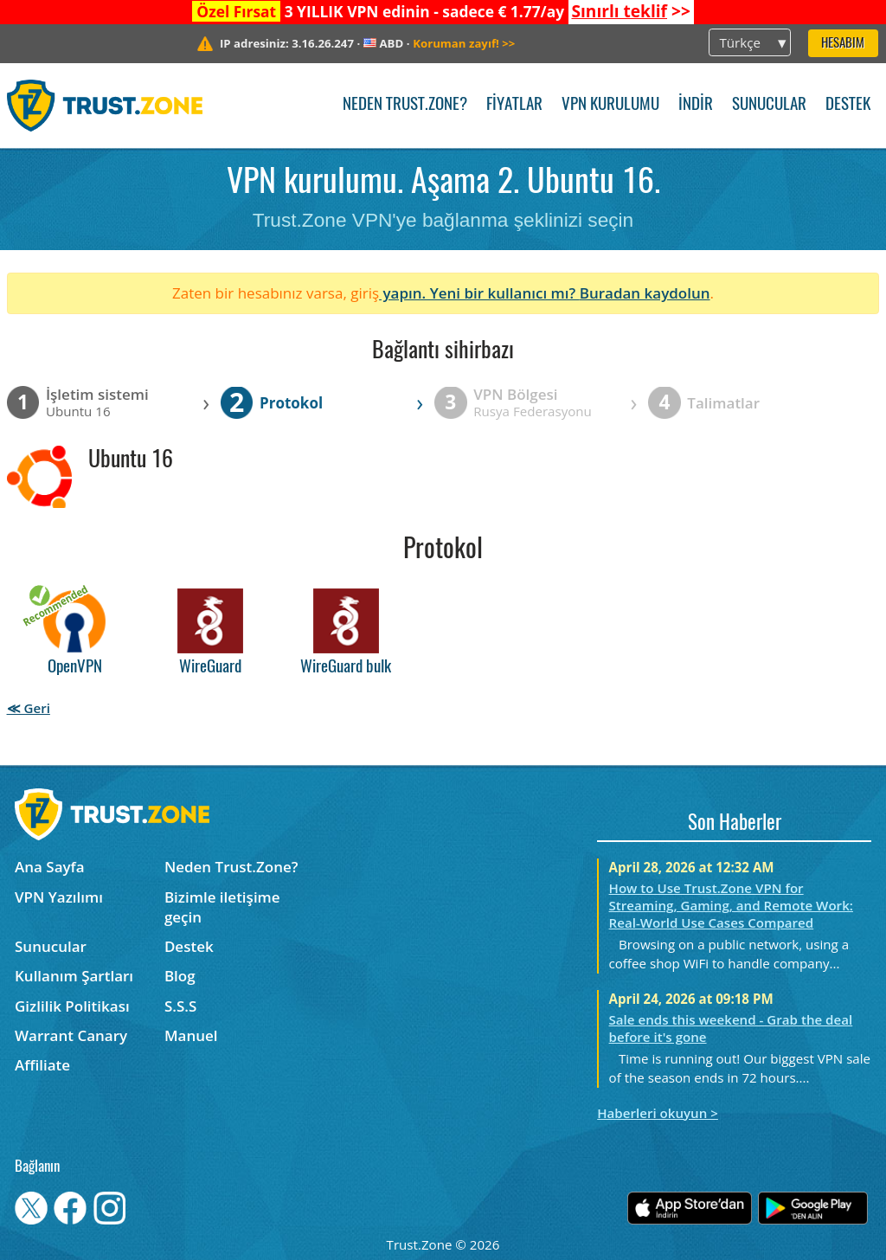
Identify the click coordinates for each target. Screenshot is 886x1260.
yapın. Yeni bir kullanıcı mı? (479, 293)
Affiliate (42, 1065)
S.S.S (180, 1006)
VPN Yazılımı (59, 897)
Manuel (191, 1035)
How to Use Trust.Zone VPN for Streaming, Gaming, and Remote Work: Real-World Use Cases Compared (731, 905)
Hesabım (842, 43)
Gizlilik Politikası (72, 1006)
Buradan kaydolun (645, 293)
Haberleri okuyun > (657, 1113)
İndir (695, 105)
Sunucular (769, 105)
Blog (180, 976)
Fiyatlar (514, 105)
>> (630, 11)
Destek (847, 105)
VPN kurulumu (610, 105)
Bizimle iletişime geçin (222, 907)
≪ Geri (28, 708)
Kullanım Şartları (74, 976)
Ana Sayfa (50, 867)
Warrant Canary (71, 1035)
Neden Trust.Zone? (405, 105)
